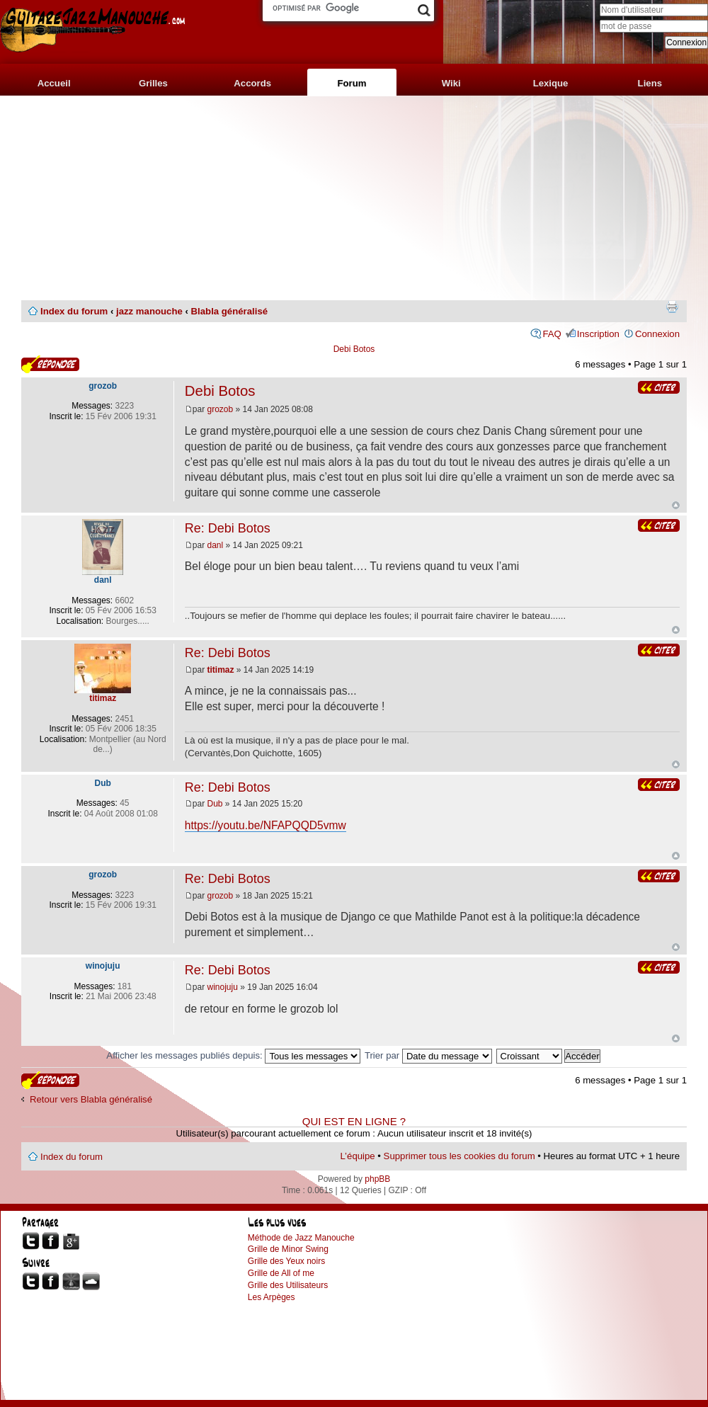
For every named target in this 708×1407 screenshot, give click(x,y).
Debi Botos (354, 349)
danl (215, 545)
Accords (252, 83)
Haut (676, 505)
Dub (215, 804)
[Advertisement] (354, 198)
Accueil (54, 83)
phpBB (377, 1179)
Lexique (551, 83)
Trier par (428, 1055)
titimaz (220, 670)
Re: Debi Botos (227, 528)
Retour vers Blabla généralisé (91, 1099)
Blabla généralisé (229, 311)
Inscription (598, 334)
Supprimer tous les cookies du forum (459, 1156)
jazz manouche (149, 311)
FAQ (551, 334)
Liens (650, 83)
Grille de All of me (281, 1273)
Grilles (153, 83)
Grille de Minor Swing (288, 1249)
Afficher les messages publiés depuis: (233, 1055)
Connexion (657, 334)
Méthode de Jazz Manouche (301, 1238)
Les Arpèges (271, 1297)
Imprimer (672, 306)
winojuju (222, 987)
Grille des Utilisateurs (288, 1285)
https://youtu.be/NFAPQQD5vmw (265, 825)
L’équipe (358, 1156)
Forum (351, 83)
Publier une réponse (50, 364)
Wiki (451, 83)
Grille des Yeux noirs (286, 1261)
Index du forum (74, 311)
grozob (220, 409)
